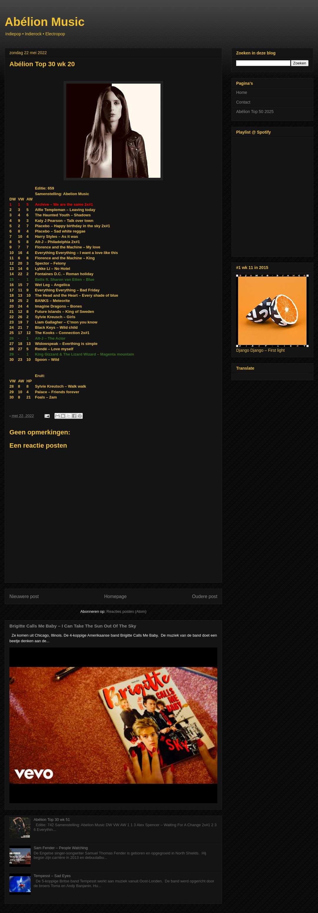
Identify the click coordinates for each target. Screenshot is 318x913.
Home (241, 92)
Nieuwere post (24, 596)
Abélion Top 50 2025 (255, 111)
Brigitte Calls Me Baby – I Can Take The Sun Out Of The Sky (72, 625)
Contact (243, 102)
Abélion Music (45, 21)
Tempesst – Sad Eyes (52, 876)
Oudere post (204, 596)
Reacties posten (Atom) (127, 611)
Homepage (115, 596)
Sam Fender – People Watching (61, 848)
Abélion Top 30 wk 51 (52, 819)
